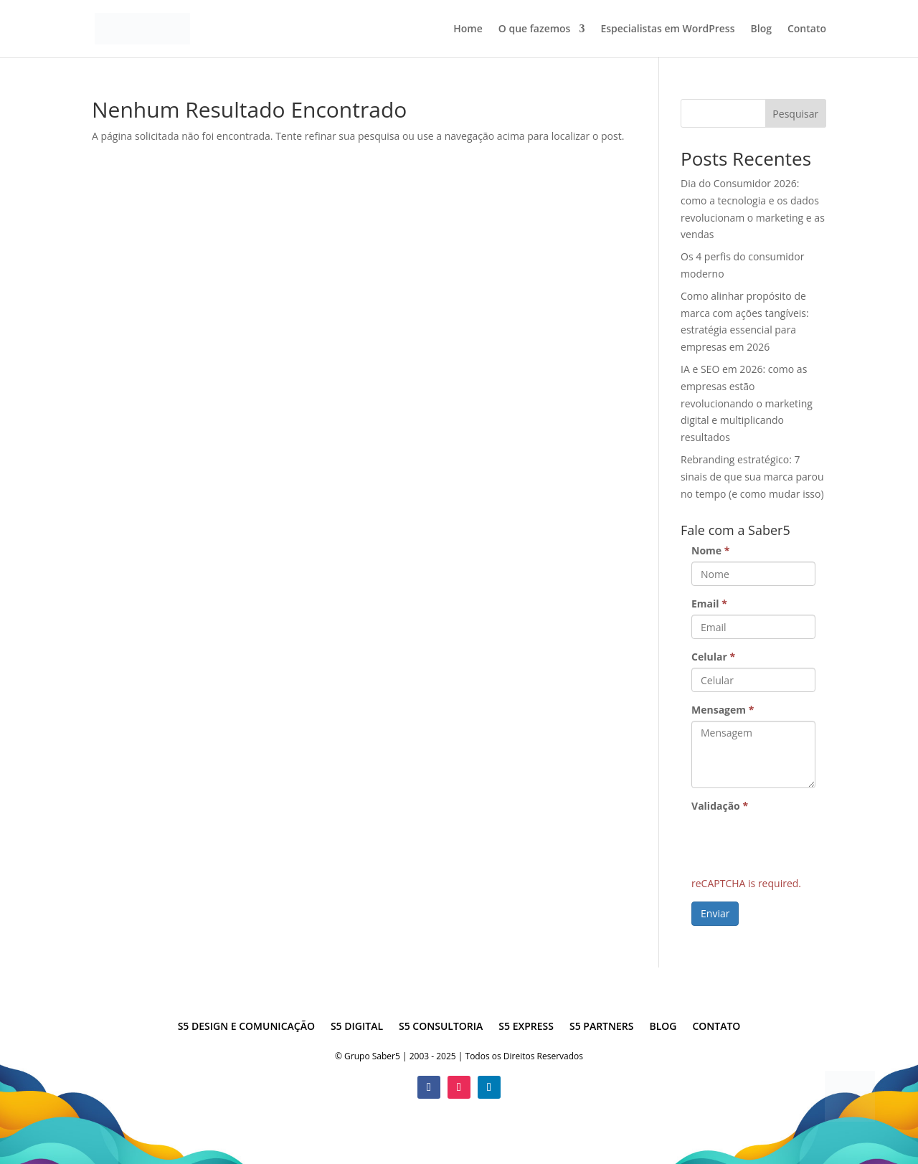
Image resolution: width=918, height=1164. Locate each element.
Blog (761, 29)
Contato (806, 29)
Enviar (715, 913)
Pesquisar (795, 113)
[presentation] (800, 845)
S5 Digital (357, 1027)
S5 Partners (601, 1027)
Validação (719, 806)
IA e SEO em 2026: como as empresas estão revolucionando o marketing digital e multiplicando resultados (747, 403)
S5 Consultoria (441, 1027)
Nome (710, 550)
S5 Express (526, 1027)
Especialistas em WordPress (667, 29)
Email (709, 603)
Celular (713, 656)
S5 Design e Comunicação (246, 1027)
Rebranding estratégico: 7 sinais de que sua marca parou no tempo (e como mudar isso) (752, 477)
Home (468, 29)
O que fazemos (534, 29)
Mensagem (722, 709)
